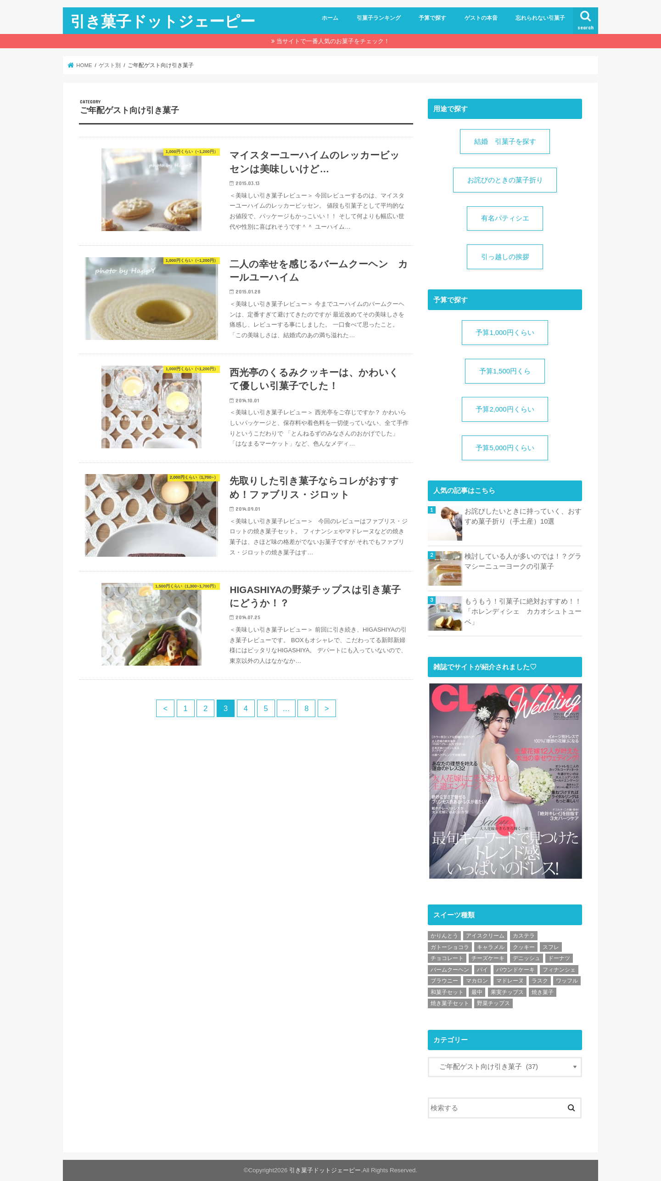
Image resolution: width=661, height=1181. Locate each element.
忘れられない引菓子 (540, 18)
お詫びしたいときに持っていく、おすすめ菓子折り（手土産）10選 (523, 516)
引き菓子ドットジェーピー (162, 21)
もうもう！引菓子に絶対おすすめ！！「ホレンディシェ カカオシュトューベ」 (523, 611)
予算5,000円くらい (505, 448)
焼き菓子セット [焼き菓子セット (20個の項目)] (450, 1003)
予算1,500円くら (505, 371)
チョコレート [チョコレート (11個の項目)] (447, 958)
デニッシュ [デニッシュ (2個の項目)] (526, 958)
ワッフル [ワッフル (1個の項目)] (567, 981)
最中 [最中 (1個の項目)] (476, 992)
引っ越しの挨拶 (505, 256)
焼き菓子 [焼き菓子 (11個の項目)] (543, 992)
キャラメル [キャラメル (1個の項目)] (490, 947)
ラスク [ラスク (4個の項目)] (540, 981)
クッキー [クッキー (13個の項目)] (524, 947)
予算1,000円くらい (505, 332)
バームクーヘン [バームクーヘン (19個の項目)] (450, 969)
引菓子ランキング (379, 18)
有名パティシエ (505, 218)
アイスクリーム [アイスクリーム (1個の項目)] (485, 935)
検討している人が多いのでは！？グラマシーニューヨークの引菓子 (523, 561)
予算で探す (432, 18)
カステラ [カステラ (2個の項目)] (524, 935)
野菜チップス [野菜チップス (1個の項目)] (493, 1003)
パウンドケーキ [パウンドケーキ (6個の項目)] (515, 969)
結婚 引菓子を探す (505, 141)
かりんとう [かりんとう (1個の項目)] (444, 935)
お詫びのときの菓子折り (505, 180)
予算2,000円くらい (505, 409)
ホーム (330, 18)
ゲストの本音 (481, 18)
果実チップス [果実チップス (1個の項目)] (507, 992)
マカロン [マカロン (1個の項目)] (477, 981)
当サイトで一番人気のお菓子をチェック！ (333, 41)
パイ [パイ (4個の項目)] (482, 969)
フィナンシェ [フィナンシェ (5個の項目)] (559, 969)
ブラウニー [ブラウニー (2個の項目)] (444, 981)
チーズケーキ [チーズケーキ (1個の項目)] (487, 958)
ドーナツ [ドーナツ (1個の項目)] (559, 958)
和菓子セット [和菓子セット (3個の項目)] (447, 992)
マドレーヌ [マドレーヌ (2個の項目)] (510, 981)
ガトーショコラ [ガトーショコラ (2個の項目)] (450, 947)
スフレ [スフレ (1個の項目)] (551, 947)
